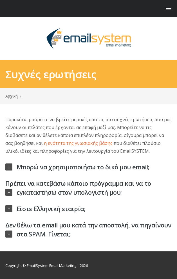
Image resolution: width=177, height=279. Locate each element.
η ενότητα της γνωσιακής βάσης (78, 143)
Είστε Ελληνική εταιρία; (51, 208)
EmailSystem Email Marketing (51, 265)
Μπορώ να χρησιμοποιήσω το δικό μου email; (83, 167)
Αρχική (11, 96)
